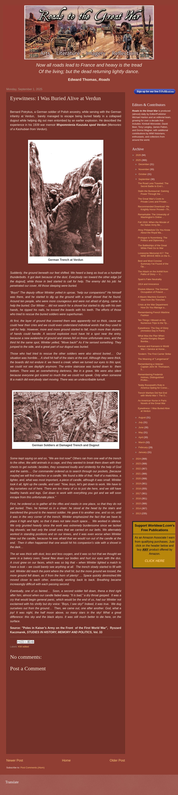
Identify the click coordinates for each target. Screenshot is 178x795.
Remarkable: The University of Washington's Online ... (153, 216)
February (143, 447)
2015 (139, 503)
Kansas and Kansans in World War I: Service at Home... (153, 347)
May (140, 432)
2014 (139, 508)
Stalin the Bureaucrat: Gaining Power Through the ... (153, 192)
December (144, 164)
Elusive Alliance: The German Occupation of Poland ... (153, 290)
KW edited (23, 646)
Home (66, 760)
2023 (139, 463)
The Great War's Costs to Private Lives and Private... (153, 200)
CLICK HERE (155, 561)
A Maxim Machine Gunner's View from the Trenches (152, 298)
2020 (139, 478)
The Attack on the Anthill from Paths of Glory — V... (153, 273)
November (144, 169)
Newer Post (14, 760)
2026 (139, 155)
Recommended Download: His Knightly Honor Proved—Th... (154, 208)
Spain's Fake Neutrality (150, 279)
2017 (139, 493)
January (142, 452)
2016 (139, 498)
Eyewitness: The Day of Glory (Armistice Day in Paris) (153, 329)
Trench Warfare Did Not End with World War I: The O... (152, 394)
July (140, 422)
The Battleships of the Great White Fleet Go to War (152, 246)
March (141, 442)
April (141, 437)
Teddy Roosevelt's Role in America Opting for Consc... (153, 386)
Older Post (117, 760)
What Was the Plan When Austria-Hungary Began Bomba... (151, 338)
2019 (139, 483)
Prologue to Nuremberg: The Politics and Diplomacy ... (152, 239)
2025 (139, 160)
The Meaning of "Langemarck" (153, 359)
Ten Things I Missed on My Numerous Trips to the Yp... (153, 321)
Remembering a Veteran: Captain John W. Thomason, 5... (154, 367)
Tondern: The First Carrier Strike (154, 354)
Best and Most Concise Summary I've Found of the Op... (153, 264)
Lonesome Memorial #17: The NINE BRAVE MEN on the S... (155, 254)
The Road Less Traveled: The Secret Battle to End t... (153, 184)
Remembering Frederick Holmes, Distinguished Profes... (151, 377)
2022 (139, 468)
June (141, 427)
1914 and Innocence (148, 284)
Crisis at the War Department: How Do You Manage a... (153, 306)
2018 (139, 488)
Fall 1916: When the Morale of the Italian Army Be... (153, 223)
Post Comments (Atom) (32, 767)
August (142, 417)
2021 (139, 473)
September (144, 179)
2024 (139, 458)
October (142, 174)
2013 (139, 513)
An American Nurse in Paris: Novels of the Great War (152, 402)
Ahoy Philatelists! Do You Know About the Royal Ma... (154, 231)
